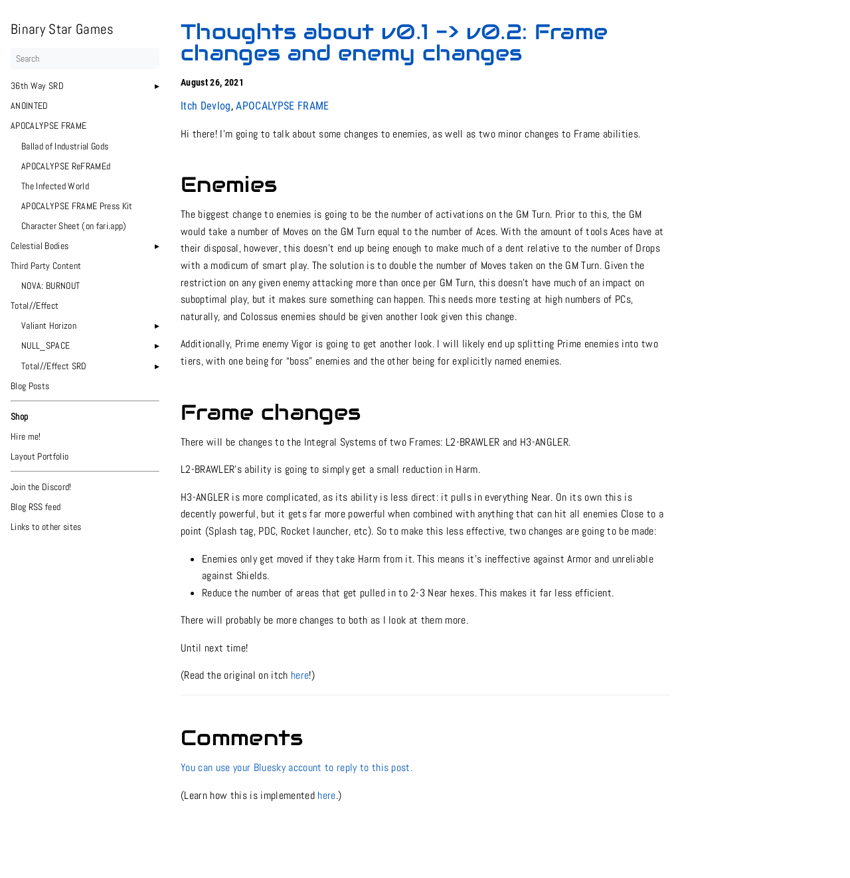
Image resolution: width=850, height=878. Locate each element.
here (300, 675)
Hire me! (26, 436)
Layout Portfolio (39, 456)
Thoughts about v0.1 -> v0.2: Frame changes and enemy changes (394, 42)
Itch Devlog (206, 106)
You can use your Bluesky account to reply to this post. (296, 767)
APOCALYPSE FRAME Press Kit (77, 206)
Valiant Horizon (48, 325)
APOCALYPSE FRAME (48, 125)
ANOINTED (29, 105)
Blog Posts (30, 386)
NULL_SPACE (45, 345)
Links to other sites (46, 526)
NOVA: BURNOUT (50, 285)
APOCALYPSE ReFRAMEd (65, 166)
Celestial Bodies (39, 245)
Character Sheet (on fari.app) (74, 225)
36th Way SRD (37, 85)
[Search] (85, 58)
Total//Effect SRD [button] (54, 366)
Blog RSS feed (35, 506)
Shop (19, 416)
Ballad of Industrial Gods (64, 146)
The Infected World (55, 186)
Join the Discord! (41, 487)
